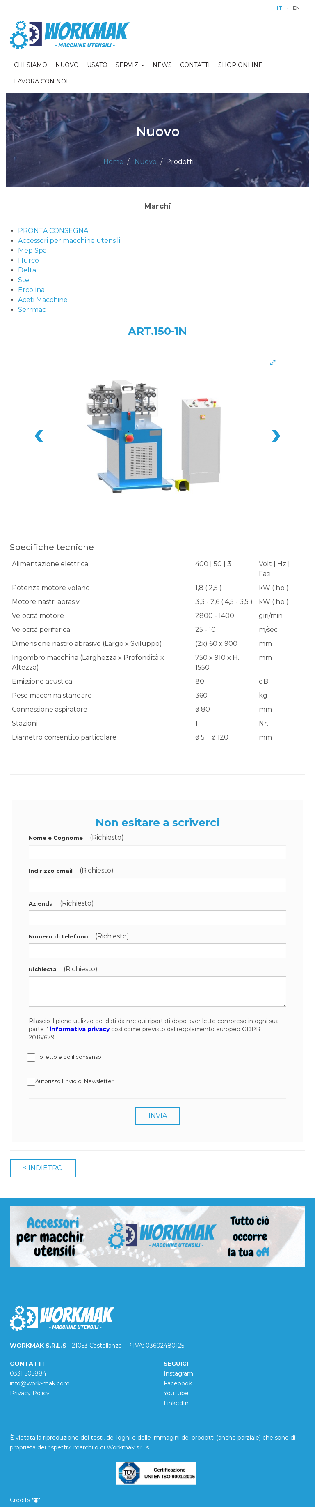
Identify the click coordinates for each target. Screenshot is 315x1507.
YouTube (176, 1393)
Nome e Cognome (56, 837)
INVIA (157, 1116)
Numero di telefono (58, 936)
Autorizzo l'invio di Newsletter (71, 1082)
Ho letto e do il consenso (65, 1057)
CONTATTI (195, 65)
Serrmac (32, 309)
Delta (27, 270)
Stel (24, 280)
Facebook (178, 1383)
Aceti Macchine (43, 300)
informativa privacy (80, 1029)
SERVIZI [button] (130, 65)
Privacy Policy (30, 1393)
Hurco (28, 260)
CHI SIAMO (30, 65)
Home (113, 162)
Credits (25, 1500)
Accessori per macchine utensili (69, 240)
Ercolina (31, 290)
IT (279, 8)
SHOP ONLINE (240, 65)
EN (296, 8)
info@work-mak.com (40, 1383)
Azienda (41, 903)
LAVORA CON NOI (41, 81)
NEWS (162, 65)
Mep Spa (32, 250)
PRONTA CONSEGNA (53, 231)
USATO (97, 65)
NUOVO (67, 65)
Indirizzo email (51, 870)
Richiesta (43, 969)
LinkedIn (176, 1403)
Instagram (178, 1373)
